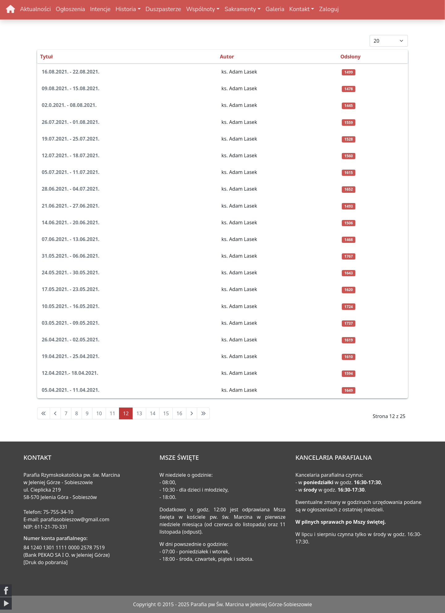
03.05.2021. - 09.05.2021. (71, 322)
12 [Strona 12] (126, 413)
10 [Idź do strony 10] (99, 413)
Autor (227, 56)
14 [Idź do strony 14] (152, 413)
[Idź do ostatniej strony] (203, 413)
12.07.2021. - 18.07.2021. (71, 155)
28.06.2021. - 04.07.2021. (71, 188)
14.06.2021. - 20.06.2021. (71, 222)
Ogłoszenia (51, 9)
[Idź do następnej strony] (191, 413)
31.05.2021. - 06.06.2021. (71, 255)
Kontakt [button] (280, 9)
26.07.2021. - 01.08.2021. (71, 122)
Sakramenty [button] (220, 9)
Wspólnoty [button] (181, 9)
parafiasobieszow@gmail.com (74, 519)
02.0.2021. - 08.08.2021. (69, 105)
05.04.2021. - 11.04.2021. (71, 390)
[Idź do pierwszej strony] (43, 413)
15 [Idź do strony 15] (166, 413)
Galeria (255, 9)
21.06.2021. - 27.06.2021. (71, 205)
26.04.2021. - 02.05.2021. (71, 339)
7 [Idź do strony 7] (66, 413)
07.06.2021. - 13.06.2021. (71, 239)
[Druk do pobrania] (45, 562)
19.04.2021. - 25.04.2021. (71, 356)
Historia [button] (106, 9)
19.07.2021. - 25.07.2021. (71, 138)
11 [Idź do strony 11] (112, 413)
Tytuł (46, 56)
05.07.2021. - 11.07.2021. (71, 172)
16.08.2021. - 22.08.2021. (71, 71)
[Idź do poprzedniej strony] (55, 413)
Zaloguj (309, 9)
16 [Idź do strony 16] (179, 413)
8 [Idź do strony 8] (76, 413)
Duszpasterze (144, 9)
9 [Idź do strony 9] (87, 413)
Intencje (80, 9)
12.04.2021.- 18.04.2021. (70, 373)
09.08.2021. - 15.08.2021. (71, 88)
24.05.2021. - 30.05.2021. (71, 272)
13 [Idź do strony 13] (139, 413)
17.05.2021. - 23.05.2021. (71, 289)
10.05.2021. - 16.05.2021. (71, 306)
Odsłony (350, 56)
